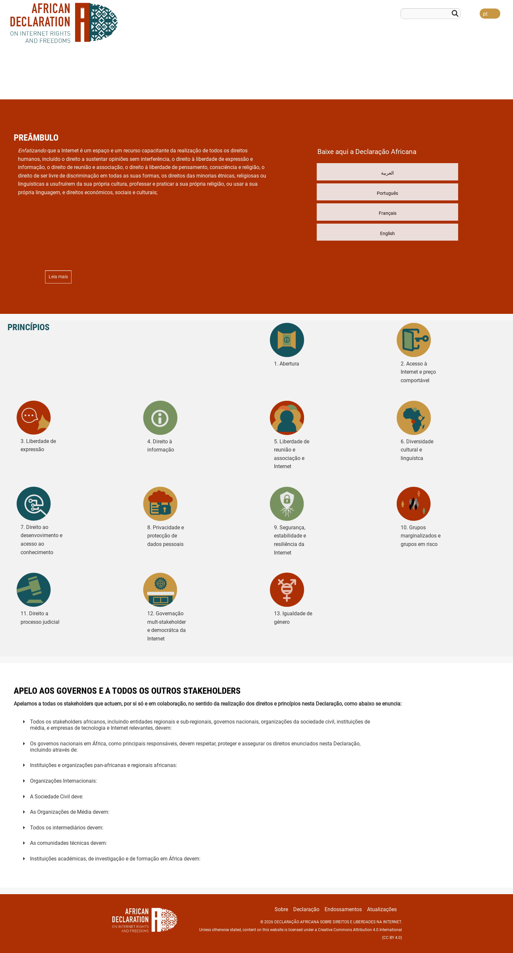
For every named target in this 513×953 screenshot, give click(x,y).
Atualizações (488, 85)
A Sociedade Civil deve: (56, 796)
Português (387, 193)
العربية (387, 173)
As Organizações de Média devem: (69, 812)
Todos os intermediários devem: (67, 828)
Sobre (360, 85)
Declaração (394, 85)
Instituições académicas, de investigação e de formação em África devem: (115, 859)
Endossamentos (440, 85)
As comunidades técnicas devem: (68, 843)
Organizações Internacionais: (63, 781)
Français (387, 213)
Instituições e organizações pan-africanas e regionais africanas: (103, 765)
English (387, 233)
